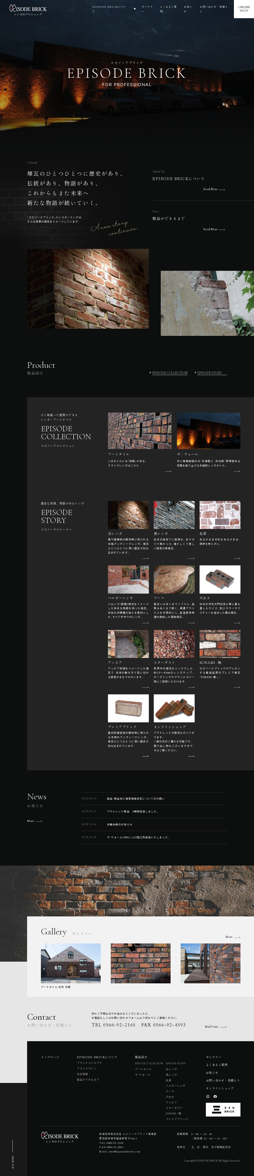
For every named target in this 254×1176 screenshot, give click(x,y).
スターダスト (174, 1108)
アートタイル (143, 1069)
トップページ (50, 1057)
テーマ (170, 1091)
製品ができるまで (88, 1079)
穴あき (170, 1097)
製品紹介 (123, 9)
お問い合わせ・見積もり (214, 9)
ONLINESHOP (245, 9)
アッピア (171, 1102)
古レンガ (171, 1069)
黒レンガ (171, 1074)
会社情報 (82, 1074)
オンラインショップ (220, 1088)
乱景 (169, 1080)
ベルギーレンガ (176, 1085)
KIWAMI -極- (174, 1113)
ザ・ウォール (143, 1074)
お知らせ (188, 9)
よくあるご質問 (167, 9)
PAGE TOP (12, 1162)
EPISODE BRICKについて (93, 9)
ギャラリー (145, 9)
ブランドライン (87, 1068)
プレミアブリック (177, 1119)
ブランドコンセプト (89, 1063)
